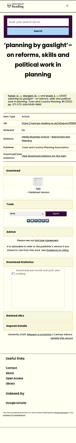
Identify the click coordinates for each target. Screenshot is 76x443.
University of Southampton (14, 415)
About (10, 373)
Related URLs (15, 316)
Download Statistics (20, 262)
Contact (11, 368)
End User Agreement (46, 241)
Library (10, 383)
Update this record (62, 338)
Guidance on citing (57, 250)
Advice (11, 232)
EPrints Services (61, 412)
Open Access (14, 378)
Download (13, 171)
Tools (10, 204)
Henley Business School (35, 137)
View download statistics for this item (44, 156)
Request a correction (39, 335)
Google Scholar (16, 403)
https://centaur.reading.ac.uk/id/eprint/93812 (49, 123)
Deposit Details (16, 326)
